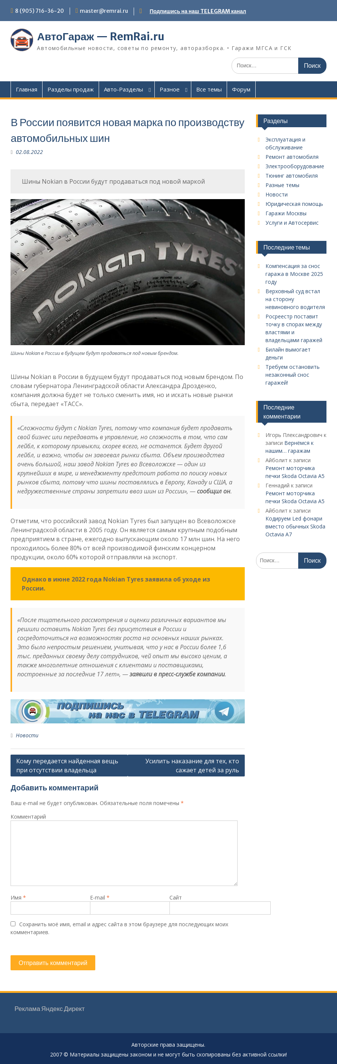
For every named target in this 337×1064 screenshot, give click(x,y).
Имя (18, 897)
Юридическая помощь (294, 203)
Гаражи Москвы (286, 213)
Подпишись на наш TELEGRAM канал (197, 11)
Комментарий (28, 816)
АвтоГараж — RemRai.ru (100, 36)
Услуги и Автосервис (292, 222)
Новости (27, 735)
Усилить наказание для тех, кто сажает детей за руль (192, 765)
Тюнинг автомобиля (291, 175)
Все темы (209, 89)
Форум (241, 89)
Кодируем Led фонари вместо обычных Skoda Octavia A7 (295, 526)
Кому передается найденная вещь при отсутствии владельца (67, 765)
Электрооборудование (294, 166)
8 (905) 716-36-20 (39, 11)
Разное (170, 89)
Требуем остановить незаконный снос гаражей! (292, 374)
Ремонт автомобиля (292, 156)
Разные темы (282, 185)
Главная (26, 89)
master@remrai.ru (104, 11)
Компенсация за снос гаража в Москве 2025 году (294, 273)
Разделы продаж (70, 89)
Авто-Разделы (123, 89)
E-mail (100, 897)
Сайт (175, 897)
